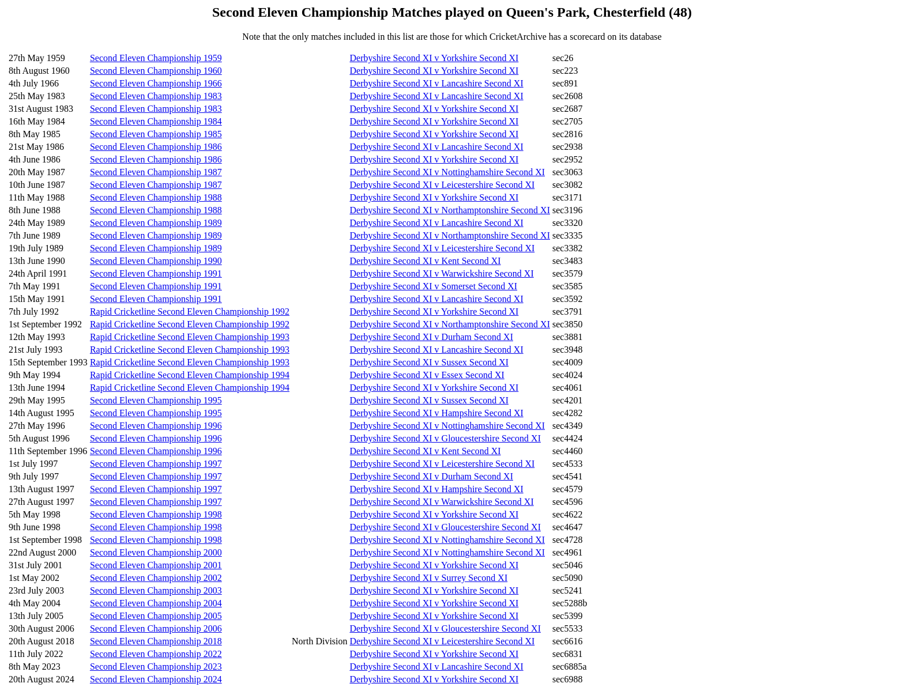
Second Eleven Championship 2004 (156, 603)
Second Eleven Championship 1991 (156, 273)
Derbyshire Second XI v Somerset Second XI (434, 286)
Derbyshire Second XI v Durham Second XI (431, 337)
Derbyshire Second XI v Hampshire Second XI (436, 413)
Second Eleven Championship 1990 (156, 261)
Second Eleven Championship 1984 (156, 121)
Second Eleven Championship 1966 (156, 83)
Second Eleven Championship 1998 (156, 514)
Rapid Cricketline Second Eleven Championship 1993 (189, 337)
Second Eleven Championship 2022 (156, 654)
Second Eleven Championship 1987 (156, 172)
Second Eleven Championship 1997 (156, 464)
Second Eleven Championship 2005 (156, 616)
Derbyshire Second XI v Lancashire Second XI (436, 83)
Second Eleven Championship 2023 (156, 666)
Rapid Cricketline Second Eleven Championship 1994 (189, 375)
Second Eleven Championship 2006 (156, 628)
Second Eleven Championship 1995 (156, 400)
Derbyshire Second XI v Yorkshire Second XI (434, 58)
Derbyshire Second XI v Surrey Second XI (429, 578)
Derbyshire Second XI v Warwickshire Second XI (442, 273)
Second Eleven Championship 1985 (156, 134)
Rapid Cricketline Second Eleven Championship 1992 (189, 311)
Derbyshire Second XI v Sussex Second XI (429, 362)
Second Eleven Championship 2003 (156, 590)
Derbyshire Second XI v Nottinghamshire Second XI (447, 172)
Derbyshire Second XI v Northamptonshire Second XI (450, 210)
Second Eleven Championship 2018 (156, 641)
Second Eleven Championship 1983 (156, 96)
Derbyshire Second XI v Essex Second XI (427, 375)
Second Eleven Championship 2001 (156, 565)
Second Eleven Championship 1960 (156, 70)
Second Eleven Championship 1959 (156, 58)
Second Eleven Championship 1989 (156, 223)
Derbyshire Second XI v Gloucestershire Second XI (445, 438)
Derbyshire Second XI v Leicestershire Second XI (442, 185)
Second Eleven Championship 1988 (156, 197)
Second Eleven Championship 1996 (156, 426)
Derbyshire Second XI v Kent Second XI (425, 261)
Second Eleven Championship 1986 (156, 147)
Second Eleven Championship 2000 (156, 552)
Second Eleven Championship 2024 (156, 679)
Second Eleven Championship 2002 (156, 578)
